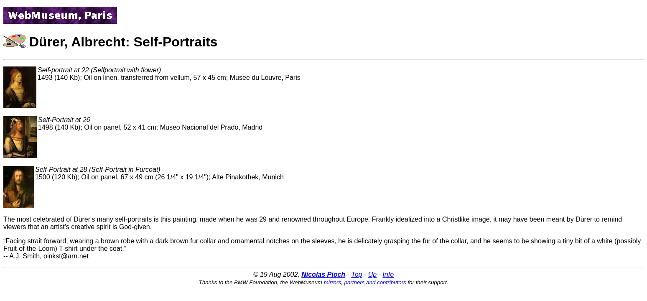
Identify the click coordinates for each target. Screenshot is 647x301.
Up (372, 274)
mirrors (332, 282)
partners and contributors (375, 282)
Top (356, 274)
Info (388, 274)
